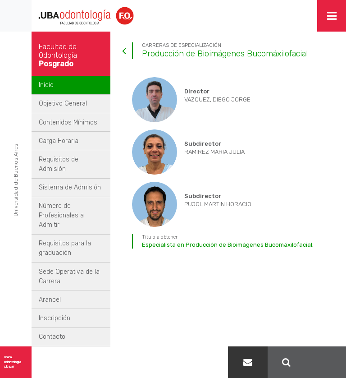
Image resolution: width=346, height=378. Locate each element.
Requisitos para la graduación (65, 248)
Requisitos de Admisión (58, 164)
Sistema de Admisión (70, 187)
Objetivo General (63, 103)
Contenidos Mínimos (68, 122)
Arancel (50, 300)
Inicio (46, 85)
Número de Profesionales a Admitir (61, 215)
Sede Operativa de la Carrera (69, 276)
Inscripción (54, 318)
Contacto (52, 337)
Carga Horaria (58, 141)
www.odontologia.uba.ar (12, 362)
